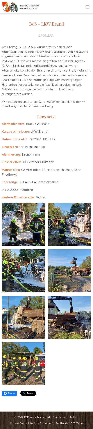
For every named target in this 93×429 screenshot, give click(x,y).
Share (9, 393)
